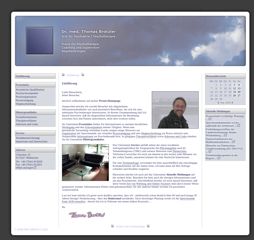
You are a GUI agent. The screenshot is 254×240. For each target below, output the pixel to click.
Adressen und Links (27, 124)
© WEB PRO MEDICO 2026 (30, 229)
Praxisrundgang (24, 100)
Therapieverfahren (26, 120)
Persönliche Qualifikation (30, 89)
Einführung (23, 76)
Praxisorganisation (26, 96)
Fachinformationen (26, 116)
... (223, 124)
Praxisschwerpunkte (27, 93)
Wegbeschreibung (26, 103)
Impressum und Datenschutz (31, 141)
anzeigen (29, 167)
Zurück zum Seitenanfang (130, 226)
